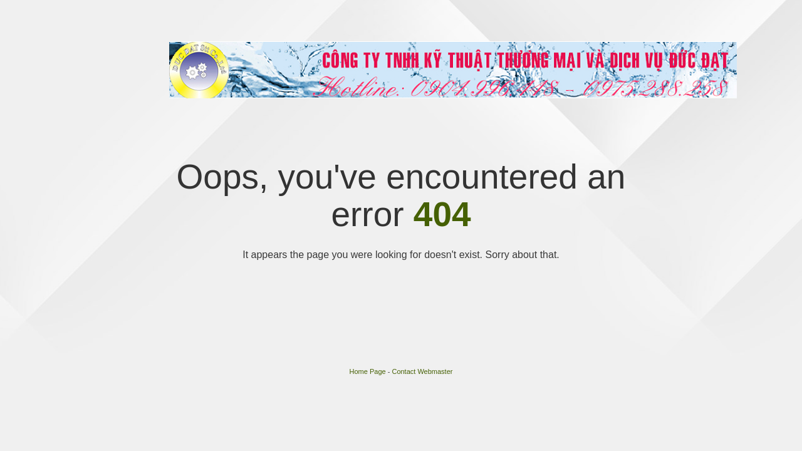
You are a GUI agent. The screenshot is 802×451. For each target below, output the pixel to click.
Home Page (368, 371)
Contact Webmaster (422, 371)
